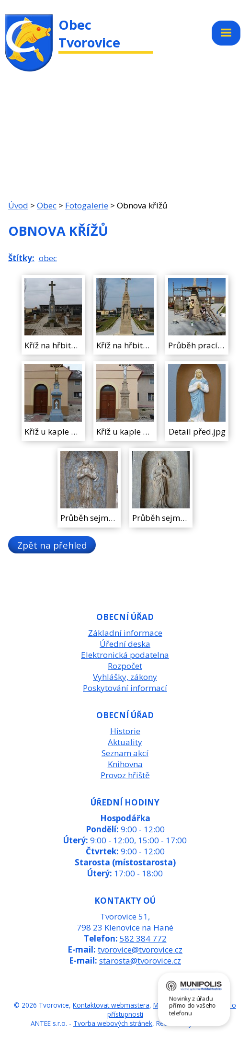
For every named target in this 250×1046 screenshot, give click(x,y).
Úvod (18, 205)
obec (48, 258)
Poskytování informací (125, 687)
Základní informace (125, 632)
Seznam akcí (125, 753)
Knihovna (125, 764)
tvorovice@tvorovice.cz (140, 949)
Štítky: (21, 258)
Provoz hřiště (125, 775)
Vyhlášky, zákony (125, 676)
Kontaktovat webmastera (111, 1005)
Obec (47, 205)
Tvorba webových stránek (112, 1023)
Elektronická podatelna (125, 654)
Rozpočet (125, 665)
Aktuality (125, 741)
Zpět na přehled (52, 545)
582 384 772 (143, 938)
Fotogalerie (86, 205)
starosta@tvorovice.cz (140, 960)
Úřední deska (125, 643)
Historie (125, 730)
